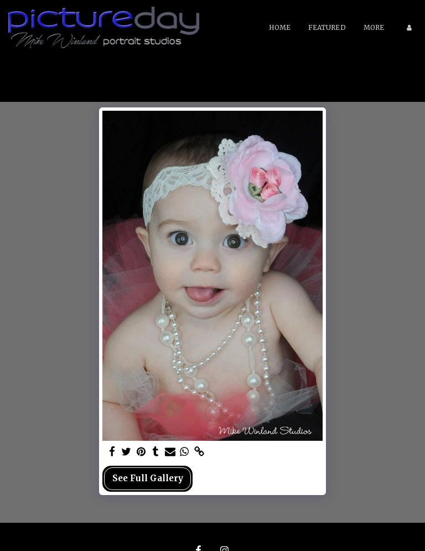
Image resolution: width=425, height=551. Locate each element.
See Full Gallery (147, 478)
